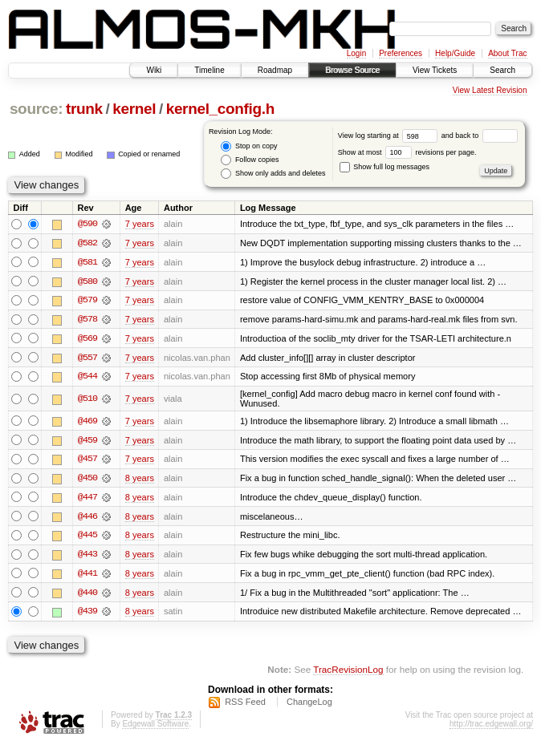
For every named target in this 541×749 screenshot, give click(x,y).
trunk (84, 108)
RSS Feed (245, 706)
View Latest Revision (490, 90)
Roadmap (275, 70)
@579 (87, 300)
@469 (87, 422)
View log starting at (389, 136)
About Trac (507, 53)
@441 (87, 576)
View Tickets (435, 70)
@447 (87, 499)
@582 (87, 243)
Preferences (400, 53)
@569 (87, 339)
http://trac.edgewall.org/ (491, 727)
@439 (87, 615)
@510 (87, 400)
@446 (87, 518)
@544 (87, 377)
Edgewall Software (155, 727)
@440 (87, 595)
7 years (139, 224)
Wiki (153, 70)
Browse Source (352, 70)
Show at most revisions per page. (407, 152)
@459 (87, 441)
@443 (87, 557)
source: (36, 108)
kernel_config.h (220, 108)
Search (502, 70)
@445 (87, 538)
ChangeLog (309, 706)
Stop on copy (249, 146)
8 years (139, 480)
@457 (87, 461)
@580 (87, 281)
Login (356, 53)
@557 (87, 358)
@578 (87, 320)
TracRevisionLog (348, 673)
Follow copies (250, 160)
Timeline (209, 70)
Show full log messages (384, 167)
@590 (87, 223)
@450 (87, 480)
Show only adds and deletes (273, 173)
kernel (134, 108)
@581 (87, 262)
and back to (479, 136)
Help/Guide (455, 53)
